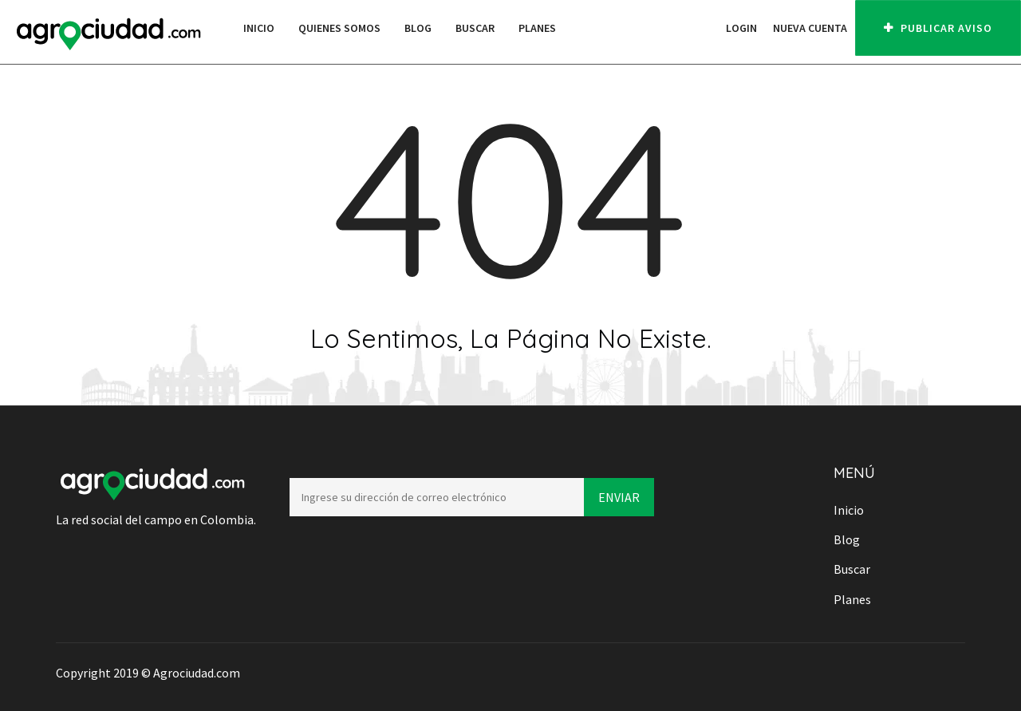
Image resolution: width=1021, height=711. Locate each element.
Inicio (258, 28)
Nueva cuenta (810, 28)
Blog (418, 28)
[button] (710, 28)
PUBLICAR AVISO (938, 28)
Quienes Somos (339, 28)
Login (741, 28)
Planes (537, 28)
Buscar (475, 28)
